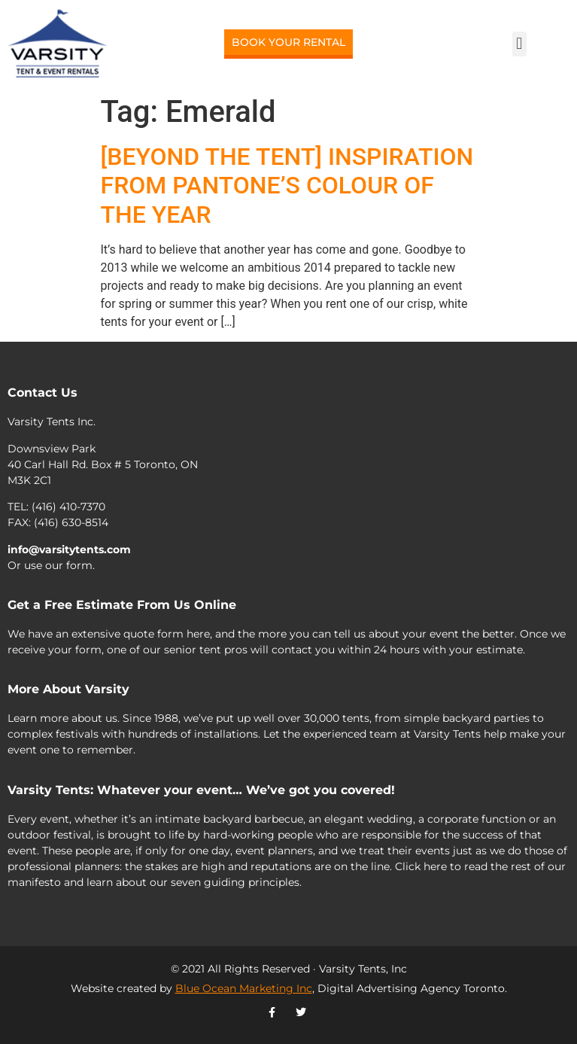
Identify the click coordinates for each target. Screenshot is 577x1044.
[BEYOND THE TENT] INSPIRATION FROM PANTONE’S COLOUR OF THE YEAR (287, 185)
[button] (519, 44)
